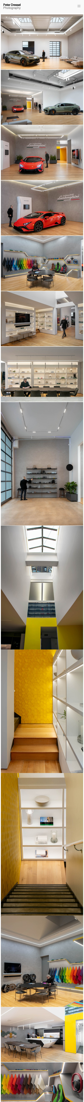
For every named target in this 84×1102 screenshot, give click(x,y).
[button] (79, 6)
